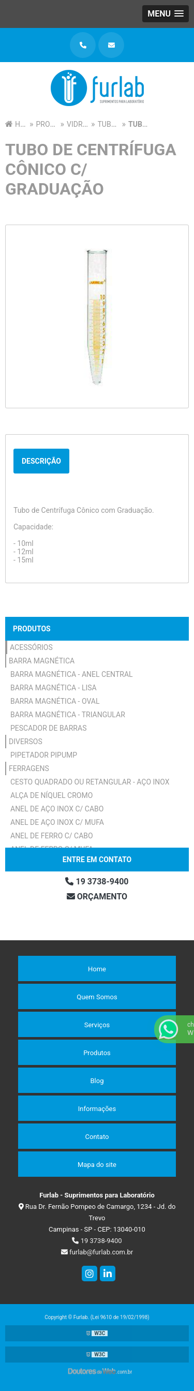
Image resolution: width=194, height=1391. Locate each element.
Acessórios (31, 647)
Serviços (97, 1025)
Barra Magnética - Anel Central (71, 674)
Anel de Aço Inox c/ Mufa (57, 822)
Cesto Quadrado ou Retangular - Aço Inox (90, 782)
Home (97, 969)
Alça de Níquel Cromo (51, 795)
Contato (97, 1137)
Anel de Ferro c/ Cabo (51, 836)
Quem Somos (97, 997)
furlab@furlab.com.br (97, 1252)
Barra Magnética (41, 661)
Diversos (25, 741)
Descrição (41, 461)
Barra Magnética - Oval (55, 701)
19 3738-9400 (96, 881)
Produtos (32, 629)
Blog (97, 1081)
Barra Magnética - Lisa (53, 688)
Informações (97, 1109)
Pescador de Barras (48, 728)
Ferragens (29, 768)
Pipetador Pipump (43, 755)
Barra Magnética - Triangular (67, 715)
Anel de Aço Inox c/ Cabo (56, 809)
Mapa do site (97, 1164)
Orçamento (97, 896)
